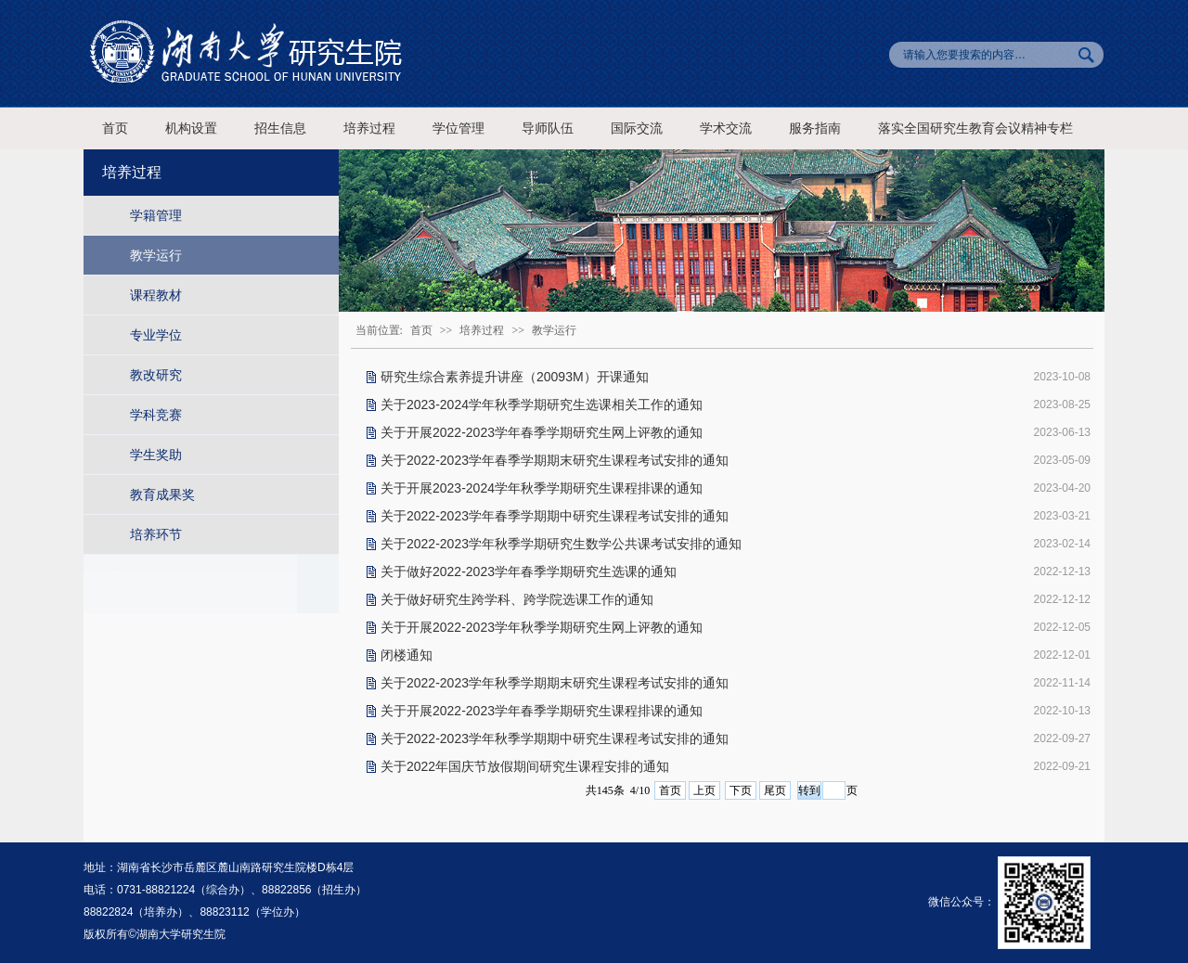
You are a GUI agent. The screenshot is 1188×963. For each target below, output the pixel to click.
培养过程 (369, 128)
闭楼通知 (407, 655)
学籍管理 (156, 215)
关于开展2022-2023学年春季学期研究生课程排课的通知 (542, 710)
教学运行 (156, 255)
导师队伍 (548, 128)
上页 (704, 790)
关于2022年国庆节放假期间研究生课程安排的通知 (525, 766)
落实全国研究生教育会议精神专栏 (975, 128)
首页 (115, 128)
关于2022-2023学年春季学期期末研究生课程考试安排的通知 (555, 460)
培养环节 (156, 534)
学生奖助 (156, 454)
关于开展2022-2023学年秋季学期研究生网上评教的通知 (542, 627)
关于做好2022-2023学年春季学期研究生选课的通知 (529, 571)
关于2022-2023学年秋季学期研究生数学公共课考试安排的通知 (561, 543)
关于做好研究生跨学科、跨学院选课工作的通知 (517, 599)
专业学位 (156, 334)
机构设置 (191, 128)
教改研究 (156, 374)
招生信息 (280, 128)
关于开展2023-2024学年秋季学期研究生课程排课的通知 (542, 488)
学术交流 (726, 128)
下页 (741, 790)
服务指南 (815, 128)
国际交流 (637, 128)
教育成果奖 (162, 494)
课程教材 (156, 295)
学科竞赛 (156, 414)
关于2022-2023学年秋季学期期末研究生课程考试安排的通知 (555, 682)
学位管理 (458, 128)
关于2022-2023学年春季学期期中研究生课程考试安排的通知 (555, 515)
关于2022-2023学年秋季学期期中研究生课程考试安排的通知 (555, 738)
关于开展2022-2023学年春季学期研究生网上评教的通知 (542, 432)
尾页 (775, 790)
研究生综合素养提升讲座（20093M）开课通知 (515, 376)
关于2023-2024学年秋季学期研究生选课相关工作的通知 (542, 404)
